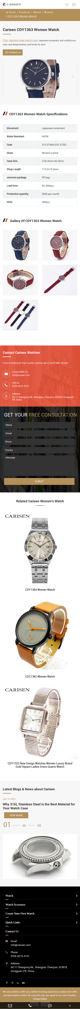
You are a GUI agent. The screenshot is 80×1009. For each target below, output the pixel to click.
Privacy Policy (40, 998)
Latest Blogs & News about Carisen (29, 789)
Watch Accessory (15, 904)
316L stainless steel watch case (20, 40)
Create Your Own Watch (20, 913)
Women (48, 12)
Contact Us (12, 931)
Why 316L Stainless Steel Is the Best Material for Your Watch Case (39, 806)
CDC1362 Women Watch (40, 676)
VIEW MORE (16, 815)
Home (12, 12)
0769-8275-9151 (20, 956)
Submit (39, 481)
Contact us (12, 52)
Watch (37, 12)
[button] (75, 76)
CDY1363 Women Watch (22, 16)
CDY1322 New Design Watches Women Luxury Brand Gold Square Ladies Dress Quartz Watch (40, 765)
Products (24, 12)
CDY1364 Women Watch (40, 589)
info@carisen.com (21, 375)
